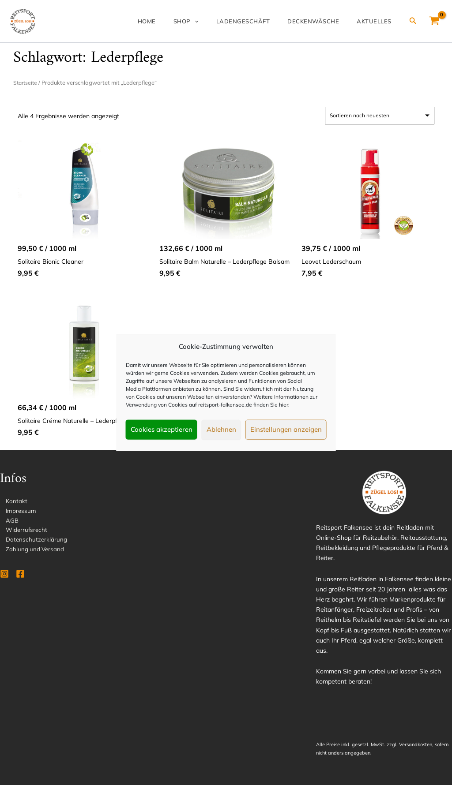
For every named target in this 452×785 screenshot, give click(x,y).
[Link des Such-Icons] (413, 21)
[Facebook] (20, 577)
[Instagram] (4, 577)
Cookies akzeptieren (161, 429)
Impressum (15, 512)
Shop (210, 21)
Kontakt (11, 502)
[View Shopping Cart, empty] (434, 21)
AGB (6, 522)
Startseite (26, 82)
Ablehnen (221, 429)
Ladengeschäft (261, 21)
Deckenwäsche (324, 21)
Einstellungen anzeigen (286, 429)
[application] (219, 21)
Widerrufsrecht (21, 532)
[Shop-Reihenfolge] (379, 115)
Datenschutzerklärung (31, 542)
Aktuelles (377, 21)
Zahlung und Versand (30, 553)
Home (179, 21)
